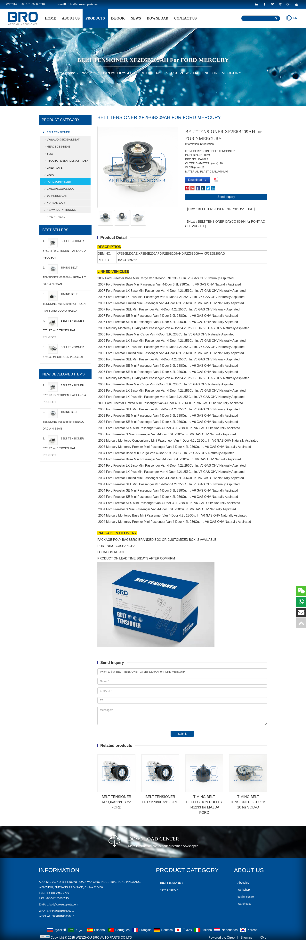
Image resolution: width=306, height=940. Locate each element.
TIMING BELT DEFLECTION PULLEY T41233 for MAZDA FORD (204, 805)
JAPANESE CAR (55, 195)
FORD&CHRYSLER (118, 73)
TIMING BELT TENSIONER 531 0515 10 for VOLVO (248, 802)
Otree (231, 937)
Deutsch (163, 930)
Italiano (203, 930)
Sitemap (246, 937)
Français (142, 930)
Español (96, 930)
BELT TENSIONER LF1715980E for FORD (160, 799)
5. (63, 351)
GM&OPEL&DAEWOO (58, 188)
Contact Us (185, 18)
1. (64, 248)
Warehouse (242, 903)
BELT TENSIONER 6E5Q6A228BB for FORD (116, 802)
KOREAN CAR (54, 202)
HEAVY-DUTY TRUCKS (59, 209)
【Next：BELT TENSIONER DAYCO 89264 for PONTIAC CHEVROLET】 (225, 224)
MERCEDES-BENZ (56, 146)
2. (64, 275)
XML (263, 937)
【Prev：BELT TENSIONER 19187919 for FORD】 (220, 209)
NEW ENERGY (56, 217)
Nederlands (226, 930)
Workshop (242, 889)
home (50, 18)
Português (119, 930)
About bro (241, 882)
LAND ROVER (53, 167)
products (95, 18)
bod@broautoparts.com (63, 904)
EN (291, 17)
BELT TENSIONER (58, 132)
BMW (48, 153)
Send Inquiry (226, 196)
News (136, 18)
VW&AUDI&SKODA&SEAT (61, 139)
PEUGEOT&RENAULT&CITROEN (65, 160)
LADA (48, 174)
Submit (182, 733)
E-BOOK (118, 18)
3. (64, 301)
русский (57, 930)
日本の (184, 930)
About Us (71, 18)
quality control (244, 896)
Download (157, 18)
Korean (249, 930)
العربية (76, 930)
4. (63, 328)
